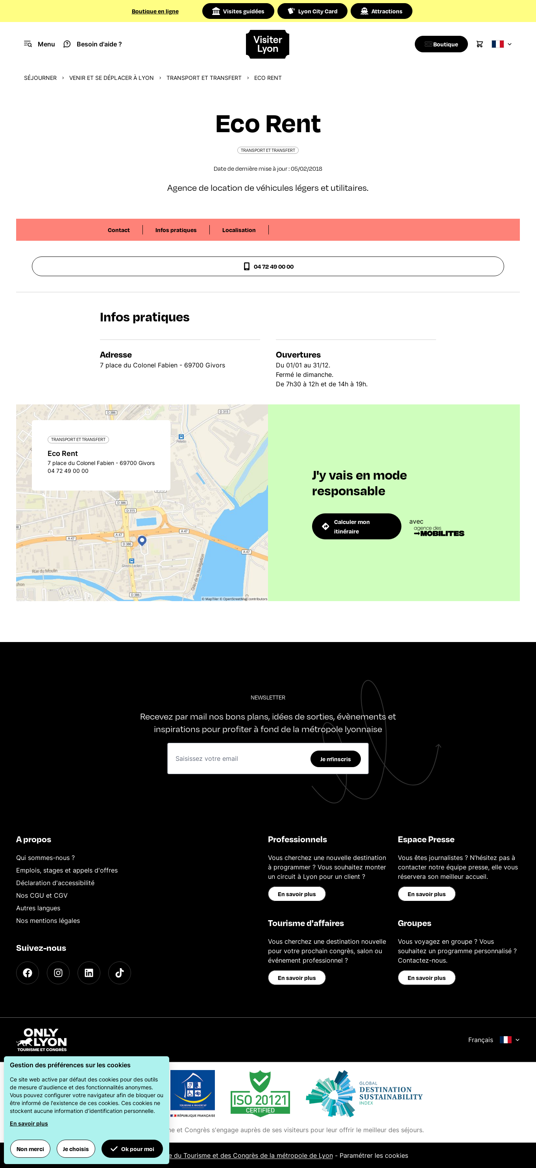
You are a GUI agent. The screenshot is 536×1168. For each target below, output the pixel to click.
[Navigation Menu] (39, 44)
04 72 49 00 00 (268, 266)
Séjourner (40, 77)
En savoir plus (297, 894)
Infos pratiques (176, 230)
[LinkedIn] (89, 972)
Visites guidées (238, 11)
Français (494, 1040)
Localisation (239, 230)
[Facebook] (27, 972)
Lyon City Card (312, 11)
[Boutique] (439, 44)
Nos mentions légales (48, 920)
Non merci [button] (30, 1149)
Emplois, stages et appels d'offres (67, 870)
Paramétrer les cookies (374, 1155)
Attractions (381, 11)
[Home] (268, 44)
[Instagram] (58, 972)
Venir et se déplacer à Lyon (111, 77)
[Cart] (480, 44)
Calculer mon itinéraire (346, 526)
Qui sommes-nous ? (45, 858)
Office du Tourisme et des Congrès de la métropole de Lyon (243, 1155)
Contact (119, 230)
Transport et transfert (204, 77)
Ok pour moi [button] (132, 1149)
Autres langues (38, 908)
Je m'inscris (335, 759)
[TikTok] (119, 972)
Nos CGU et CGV (42, 895)
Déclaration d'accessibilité (55, 883)
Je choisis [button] (76, 1149)
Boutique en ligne (155, 11)
